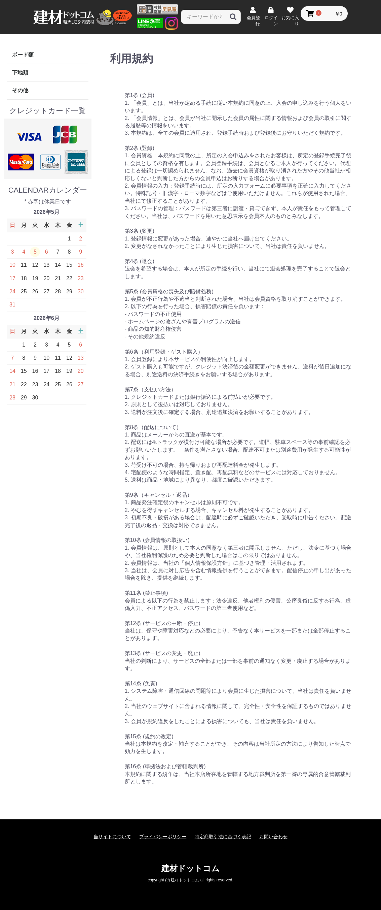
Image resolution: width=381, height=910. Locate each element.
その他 (20, 90)
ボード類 (23, 55)
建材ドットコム (190, 868)
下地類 (20, 72)
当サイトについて (112, 836)
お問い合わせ (273, 836)
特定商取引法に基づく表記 (223, 836)
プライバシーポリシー (162, 836)
